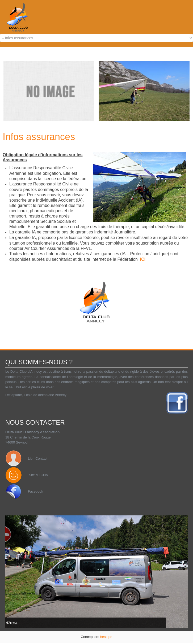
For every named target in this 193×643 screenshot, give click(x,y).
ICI (142, 259)
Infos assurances (39, 136)
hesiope (106, 637)
